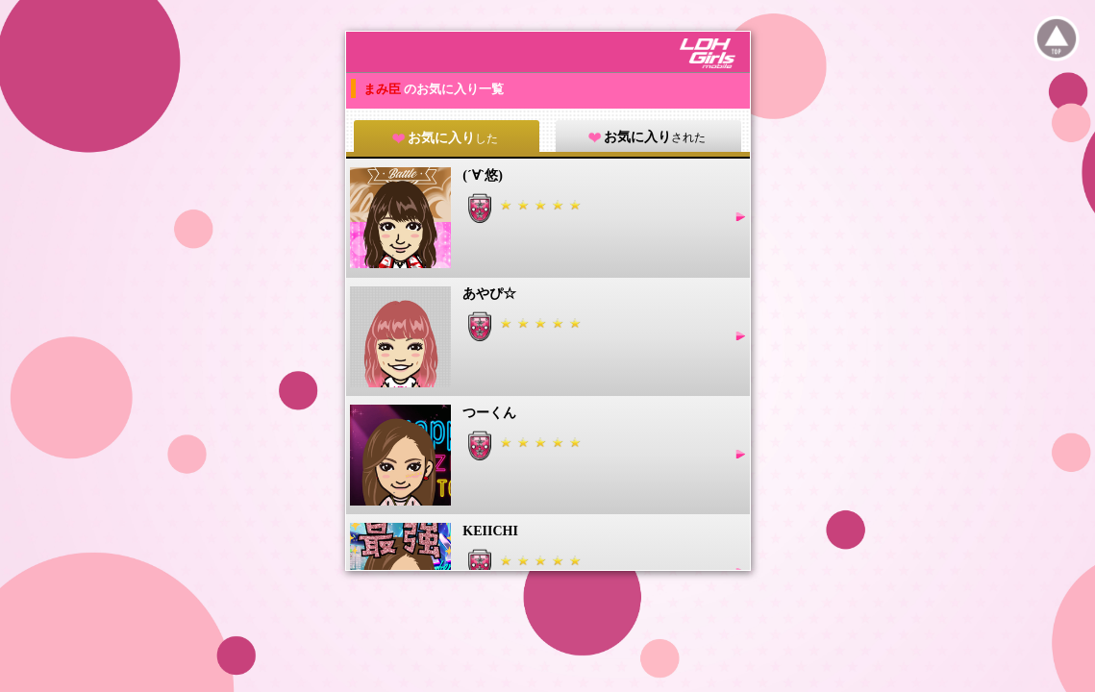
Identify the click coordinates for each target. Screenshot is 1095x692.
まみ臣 (383, 89)
